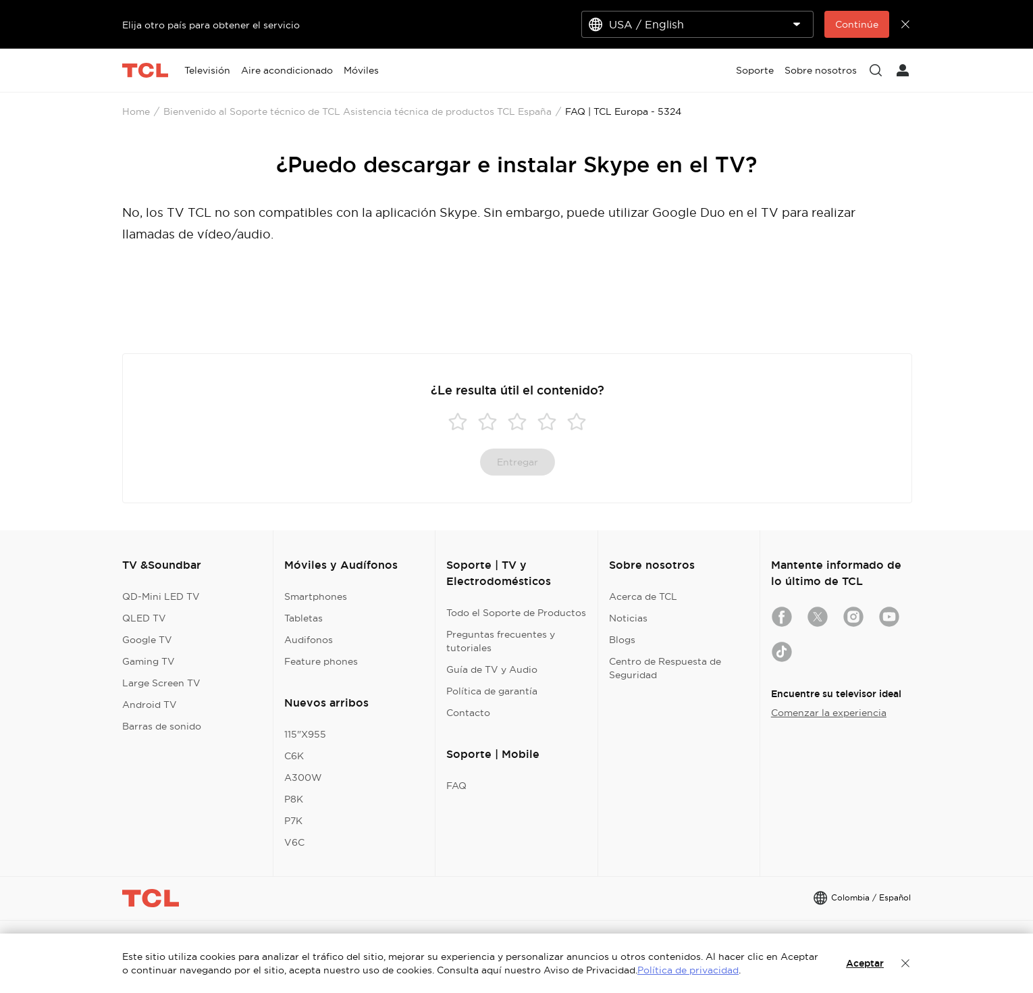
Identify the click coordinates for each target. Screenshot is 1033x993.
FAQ (456, 786)
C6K (294, 756)
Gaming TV (148, 661)
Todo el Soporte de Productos (516, 613)
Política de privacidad (688, 970)
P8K (293, 799)
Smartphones (315, 596)
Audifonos (308, 640)
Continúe (856, 24)
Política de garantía (491, 691)
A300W (303, 777)
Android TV (149, 704)
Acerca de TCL (643, 596)
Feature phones (321, 661)
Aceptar (865, 963)
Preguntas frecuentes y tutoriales (500, 641)
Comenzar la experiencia (828, 713)
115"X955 (305, 734)
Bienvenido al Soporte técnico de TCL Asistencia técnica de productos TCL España (357, 111)
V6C (294, 842)
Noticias (628, 618)
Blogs (622, 640)
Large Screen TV (161, 683)
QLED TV (144, 618)
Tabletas (303, 618)
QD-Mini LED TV (161, 596)
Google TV (147, 640)
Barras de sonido (161, 726)
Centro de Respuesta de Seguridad (665, 668)
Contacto (468, 713)
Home (136, 111)
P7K (293, 821)
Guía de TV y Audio (491, 669)
